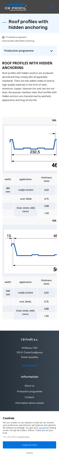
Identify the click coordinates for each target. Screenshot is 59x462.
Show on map (29, 365)
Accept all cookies (29, 445)
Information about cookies (29, 403)
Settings (29, 452)
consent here (23, 436)
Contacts (29, 397)
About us (29, 386)
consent (42, 427)
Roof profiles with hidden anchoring (18, 41)
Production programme (17, 37)
